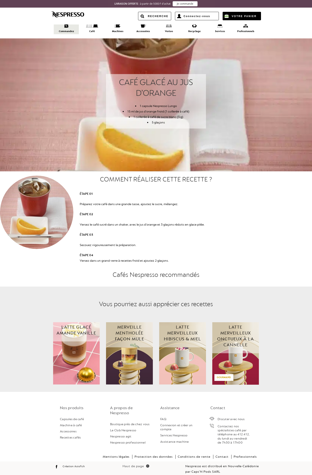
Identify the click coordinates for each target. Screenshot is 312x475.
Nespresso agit (121, 432)
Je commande (185, 3)
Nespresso (71, 14)
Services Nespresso (174, 432)
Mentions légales (116, 453)
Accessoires (68, 427)
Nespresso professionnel (127, 439)
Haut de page (135, 462)
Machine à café (71, 421)
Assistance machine (174, 438)
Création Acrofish (74, 462)
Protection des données (153, 453)
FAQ (163, 415)
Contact (222, 453)
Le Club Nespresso (123, 426)
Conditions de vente (194, 453)
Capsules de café (72, 415)
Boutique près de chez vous (130, 420)
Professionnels (245, 453)
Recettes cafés (70, 434)
